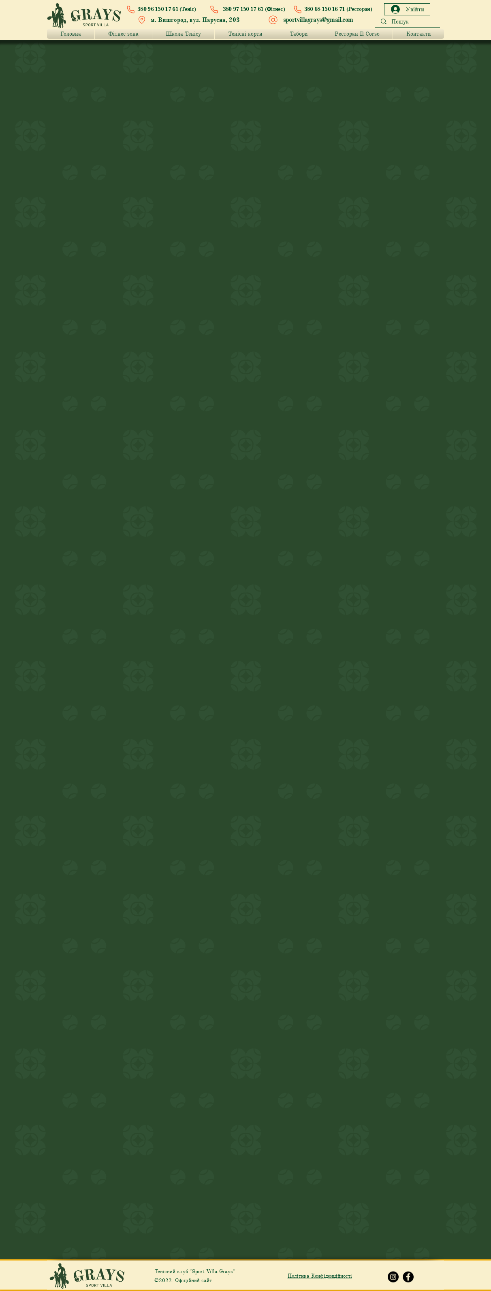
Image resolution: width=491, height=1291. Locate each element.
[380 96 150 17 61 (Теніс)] (163, 9)
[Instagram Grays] (393, 1277)
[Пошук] (407, 22)
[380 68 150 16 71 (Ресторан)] (331, 9)
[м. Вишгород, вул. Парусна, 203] (190, 20)
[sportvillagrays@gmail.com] (311, 20)
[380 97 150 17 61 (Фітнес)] (245, 9)
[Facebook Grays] (408, 1277)
